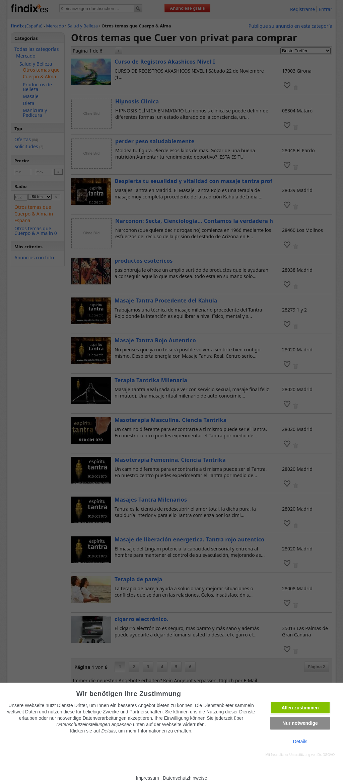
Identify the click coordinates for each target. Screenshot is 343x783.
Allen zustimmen (300, 707)
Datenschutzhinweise (185, 778)
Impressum (147, 778)
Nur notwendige (300, 723)
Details (300, 741)
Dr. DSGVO (326, 755)
